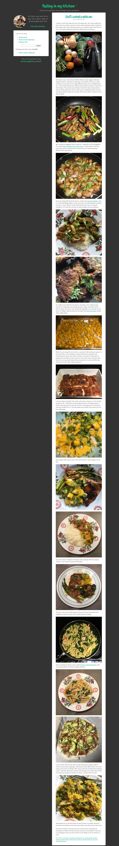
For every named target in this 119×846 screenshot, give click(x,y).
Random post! (23, 42)
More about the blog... (38, 26)
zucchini (95, 838)
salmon (67, 839)
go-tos (93, 839)
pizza (96, 839)
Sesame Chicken (93, 201)
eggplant (78, 838)
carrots (23, 61)
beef (39, 61)
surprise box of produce (68, 838)
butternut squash (60, 839)
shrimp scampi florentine (84, 839)
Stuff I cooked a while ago (78, 17)
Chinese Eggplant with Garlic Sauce (73, 146)
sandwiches (30, 61)
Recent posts (23, 37)
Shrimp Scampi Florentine (88, 665)
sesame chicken (89, 838)
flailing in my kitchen (59, 6)
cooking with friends (61, 841)
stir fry (82, 838)
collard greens (73, 839)
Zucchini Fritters (92, 311)
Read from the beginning (27, 39)
